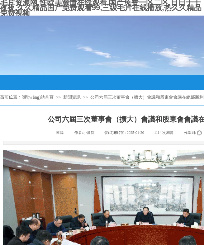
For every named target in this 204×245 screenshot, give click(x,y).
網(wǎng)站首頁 (38, 97)
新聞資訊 (72, 97)
